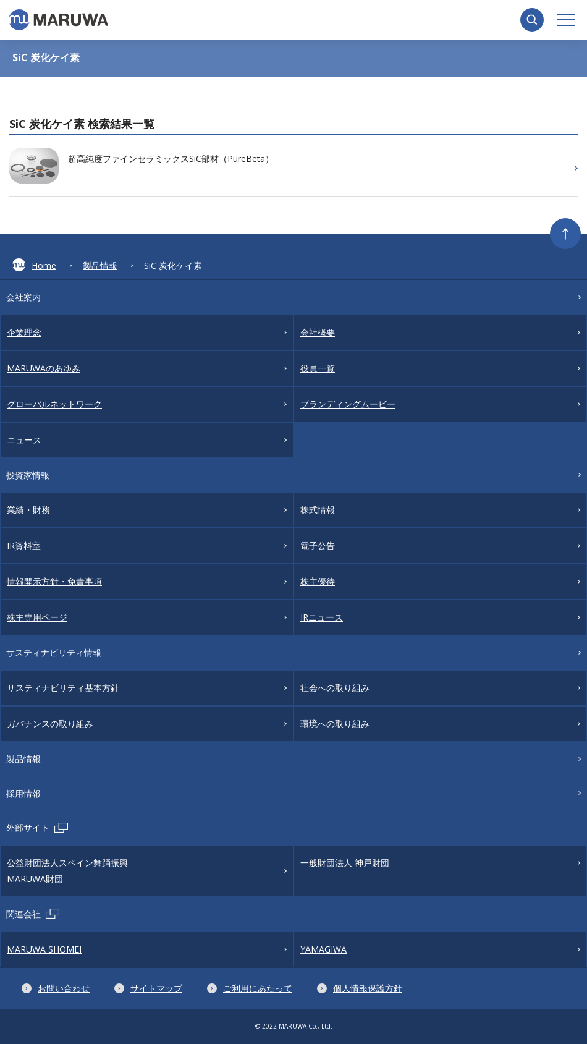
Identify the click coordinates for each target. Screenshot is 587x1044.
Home (34, 264)
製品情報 (100, 265)
